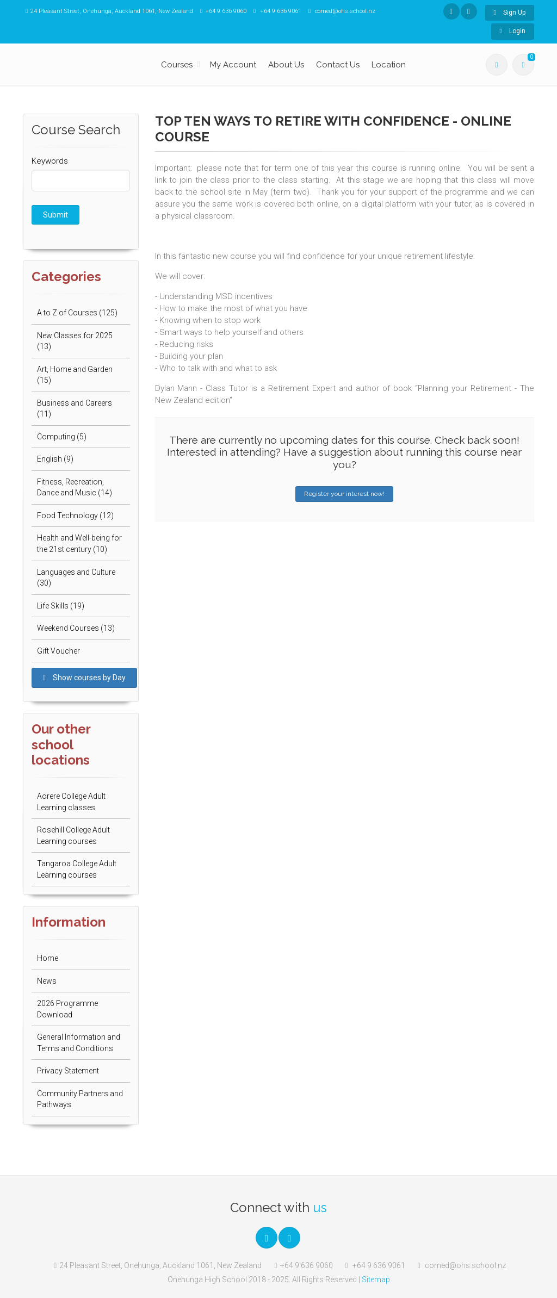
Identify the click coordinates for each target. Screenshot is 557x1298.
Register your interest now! (344, 494)
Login (512, 31)
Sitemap (376, 1279)
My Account (233, 65)
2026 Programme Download (67, 1009)
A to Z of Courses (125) (77, 312)
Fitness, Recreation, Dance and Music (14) (74, 487)
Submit (55, 214)
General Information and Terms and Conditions (78, 1043)
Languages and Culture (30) (76, 578)
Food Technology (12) (75, 515)
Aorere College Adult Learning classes (71, 802)
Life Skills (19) (60, 605)
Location (389, 65)
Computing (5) (61, 436)
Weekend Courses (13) (76, 628)
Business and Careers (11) (74, 409)
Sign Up (509, 12)
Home (47, 958)
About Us (286, 65)
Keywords (50, 161)
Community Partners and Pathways (80, 1099)
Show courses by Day (84, 677)
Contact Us (338, 65)
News (47, 981)
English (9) (55, 459)
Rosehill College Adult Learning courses (73, 835)
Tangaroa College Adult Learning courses (76, 869)
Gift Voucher (58, 651)
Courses (177, 65)
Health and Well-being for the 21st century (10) (79, 543)
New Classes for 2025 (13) (75, 341)
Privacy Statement (68, 1070)
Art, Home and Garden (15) (75, 375)
